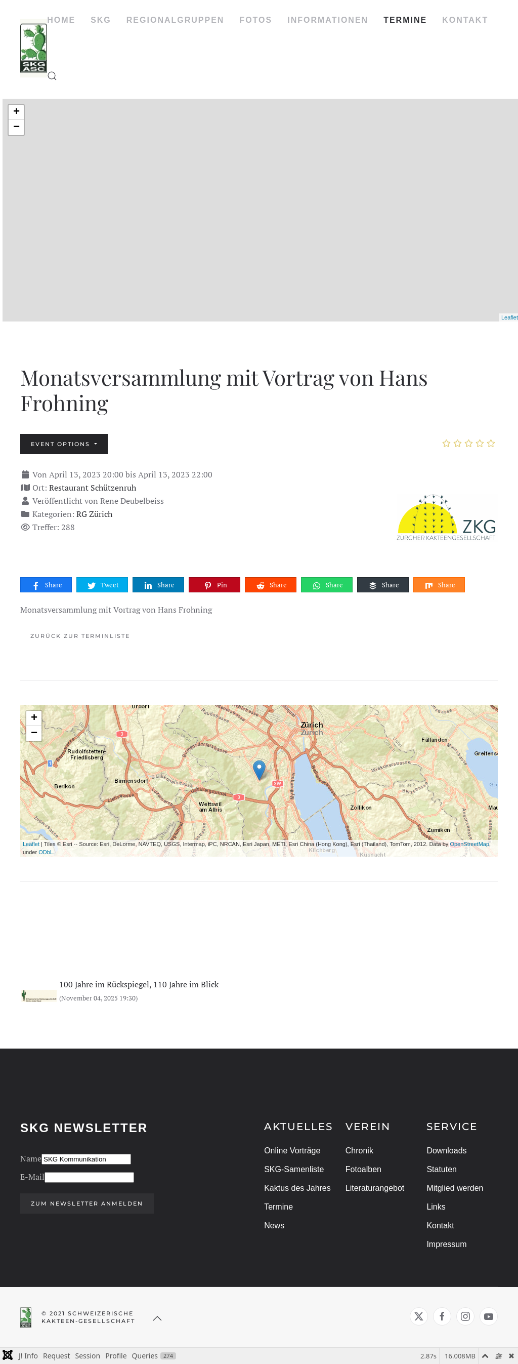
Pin (215, 585)
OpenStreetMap (469, 844)
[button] (52, 76)
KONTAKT (465, 20)
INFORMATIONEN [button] (327, 20)
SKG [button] (101, 20)
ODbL (45, 852)
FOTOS (255, 20)
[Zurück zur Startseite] (33, 48)
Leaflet (509, 317)
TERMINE (405, 20)
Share (46, 585)
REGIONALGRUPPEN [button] (175, 20)
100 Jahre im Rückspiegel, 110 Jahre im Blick (139, 984)
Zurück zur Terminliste (80, 635)
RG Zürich (94, 513)
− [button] (16, 127)
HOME (61, 20)
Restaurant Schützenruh (92, 487)
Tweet (103, 585)
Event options (62, 444)
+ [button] (16, 112)
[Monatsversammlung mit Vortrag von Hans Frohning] (447, 517)
